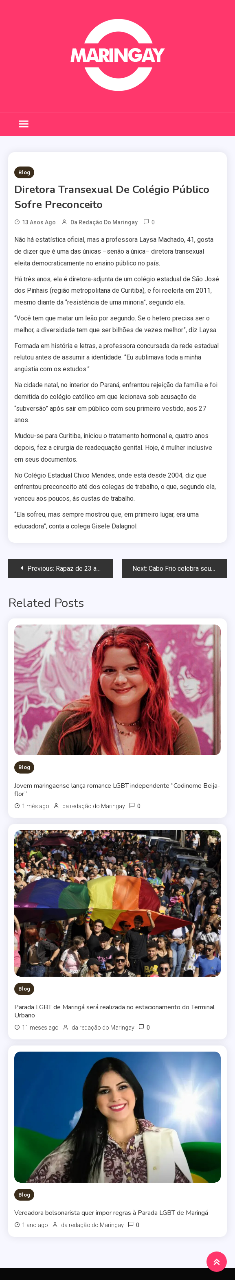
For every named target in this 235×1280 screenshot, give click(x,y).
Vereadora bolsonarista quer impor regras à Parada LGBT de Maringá (111, 1213)
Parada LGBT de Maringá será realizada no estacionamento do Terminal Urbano (114, 1011)
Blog (24, 172)
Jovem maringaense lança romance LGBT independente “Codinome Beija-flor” (117, 790)
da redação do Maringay (104, 222)
